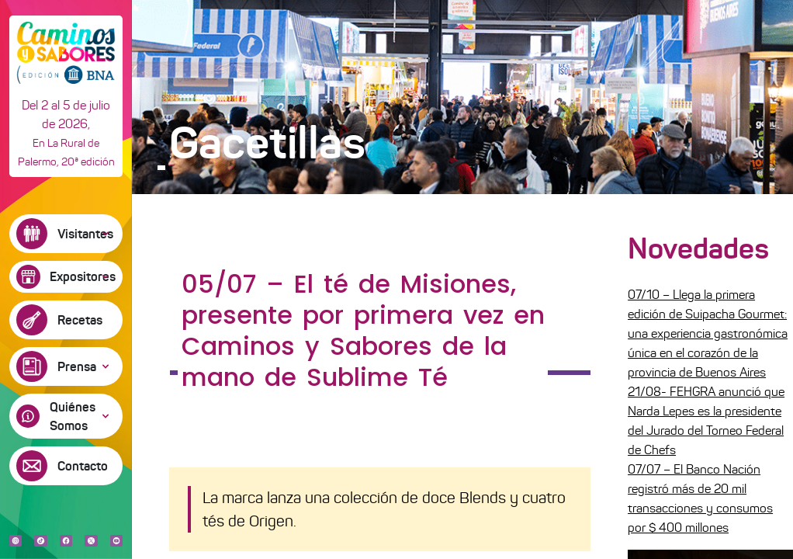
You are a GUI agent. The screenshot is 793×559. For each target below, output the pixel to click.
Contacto (82, 466)
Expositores (83, 276)
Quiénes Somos (72, 416)
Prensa (76, 366)
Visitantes (85, 233)
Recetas (79, 320)
